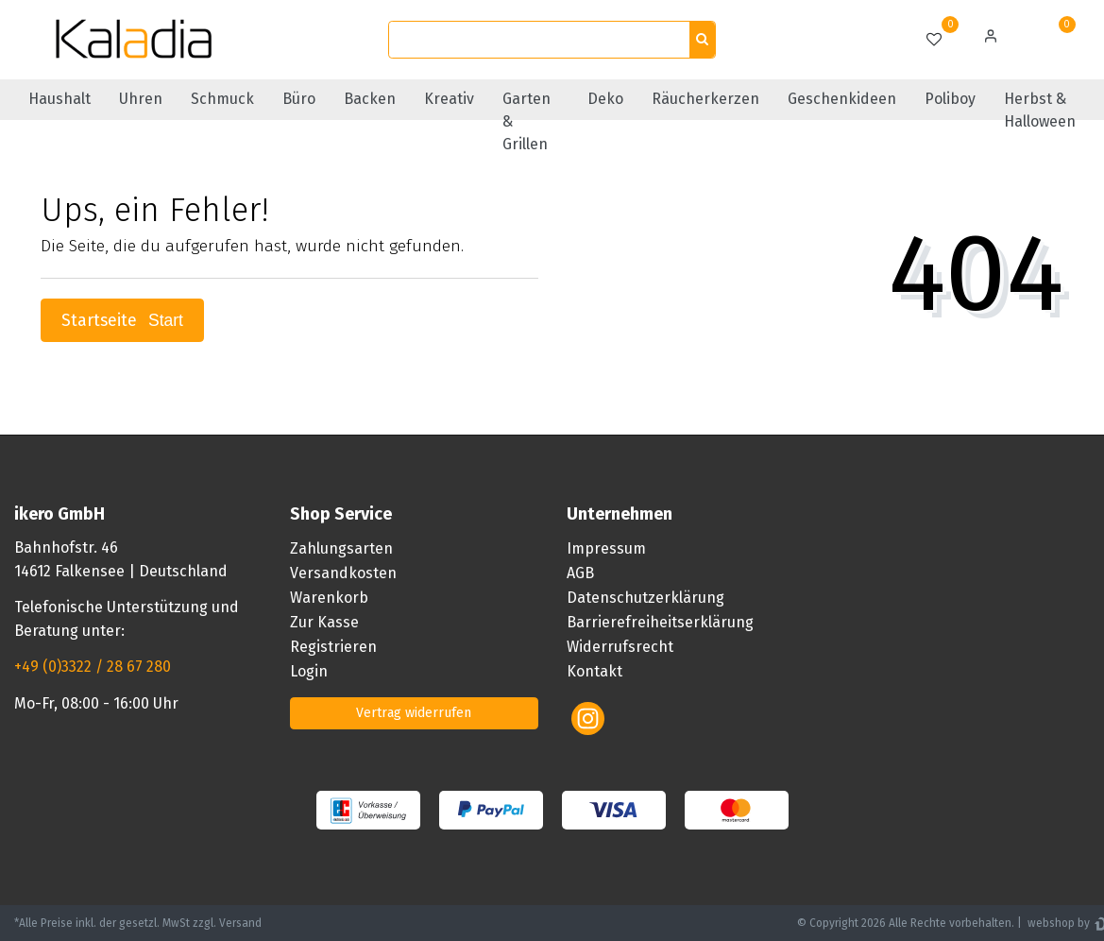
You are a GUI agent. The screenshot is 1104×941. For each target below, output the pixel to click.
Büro (298, 99)
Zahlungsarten (341, 548)
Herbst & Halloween (1040, 110)
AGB (580, 573)
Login (309, 671)
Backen (370, 99)
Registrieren (333, 647)
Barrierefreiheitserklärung (660, 622)
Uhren (140, 99)
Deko (605, 99)
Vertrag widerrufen (413, 713)
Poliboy (950, 99)
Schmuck (222, 99)
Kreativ (449, 99)
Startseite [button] (122, 321)
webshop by (1057, 923)
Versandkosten (343, 573)
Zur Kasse (324, 622)
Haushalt (59, 99)
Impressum (606, 548)
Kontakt (594, 671)
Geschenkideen (842, 99)
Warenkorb (329, 598)
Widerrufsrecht (620, 647)
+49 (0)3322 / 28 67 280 (92, 667)
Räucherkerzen (705, 99)
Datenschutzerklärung (645, 598)
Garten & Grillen (526, 121)
